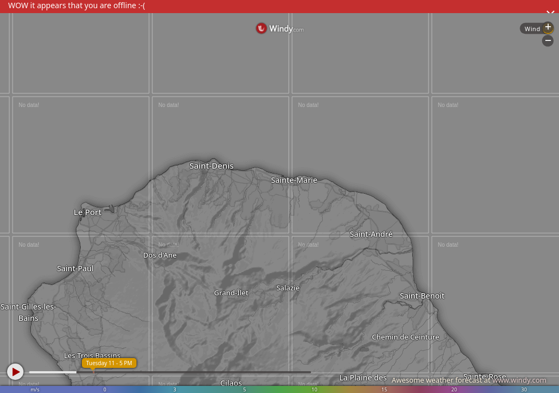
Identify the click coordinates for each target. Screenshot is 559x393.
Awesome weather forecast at (468, 380)
